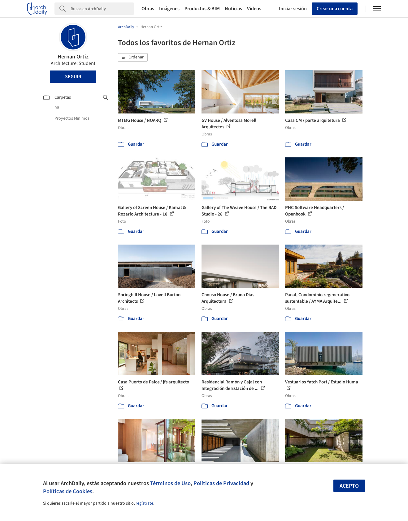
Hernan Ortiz (73, 57)
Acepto (349, 486)
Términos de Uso (170, 483)
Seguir (73, 76)
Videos (254, 8)
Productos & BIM (202, 8)
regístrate (144, 503)
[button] (133, 57)
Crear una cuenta (335, 8)
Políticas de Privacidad (221, 483)
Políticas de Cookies (67, 491)
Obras (147, 8)
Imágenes (169, 8)
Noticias (233, 8)
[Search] (102, 8)
